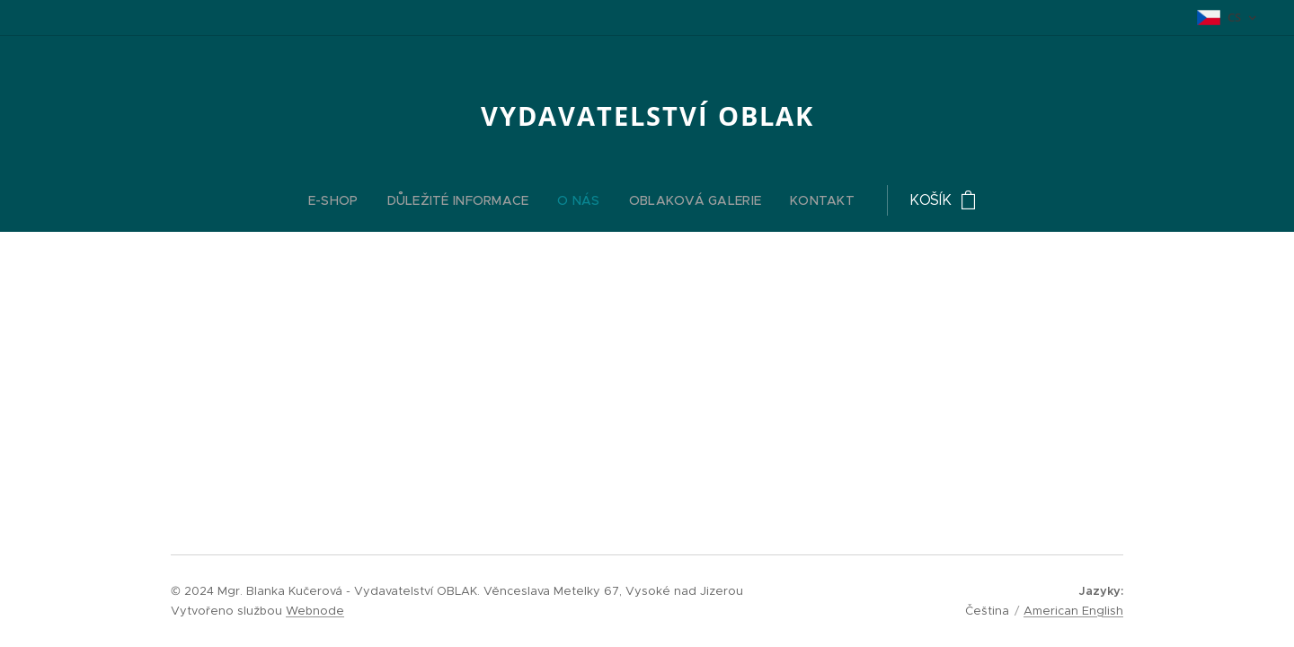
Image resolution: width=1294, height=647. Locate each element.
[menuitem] (531, 200)
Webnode (315, 610)
